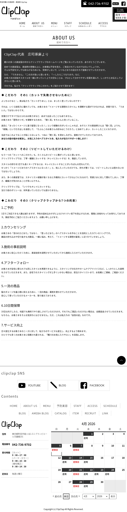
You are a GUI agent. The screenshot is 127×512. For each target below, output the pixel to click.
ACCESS (103, 24)
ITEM (76, 413)
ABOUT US (38, 24)
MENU (54, 24)
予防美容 (62, 406)
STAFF (68, 24)
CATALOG (61, 413)
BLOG (22, 413)
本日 (66, 496)
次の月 (75, 496)
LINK (105, 413)
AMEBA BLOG (40, 413)
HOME (22, 24)
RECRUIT (90, 413)
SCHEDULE (85, 24)
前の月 (57, 496)
